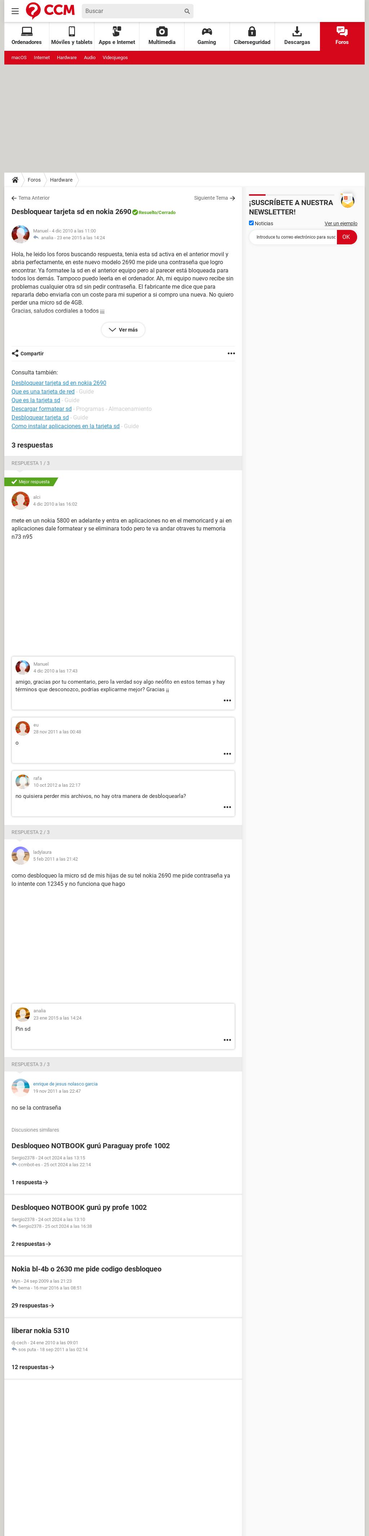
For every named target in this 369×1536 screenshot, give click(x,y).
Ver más (128, 330)
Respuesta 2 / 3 (31, 832)
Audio (89, 57)
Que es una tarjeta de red (43, 391)
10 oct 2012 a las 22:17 (57, 785)
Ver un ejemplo (341, 223)
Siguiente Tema (211, 198)
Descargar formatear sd (42, 408)
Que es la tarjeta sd (36, 400)
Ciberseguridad (252, 35)
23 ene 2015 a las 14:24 (81, 237)
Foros (342, 35)
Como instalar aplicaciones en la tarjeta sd (66, 426)
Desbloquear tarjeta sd (40, 417)
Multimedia (161, 35)
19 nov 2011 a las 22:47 (57, 1091)
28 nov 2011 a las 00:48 (57, 731)
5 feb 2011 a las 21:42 (55, 859)
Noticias (261, 223)
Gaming (206, 35)
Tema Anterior (34, 198)
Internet (42, 57)
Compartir (32, 353)
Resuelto (148, 212)
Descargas (297, 35)
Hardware (67, 57)
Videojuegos (115, 57)
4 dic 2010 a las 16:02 (55, 504)
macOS (19, 57)
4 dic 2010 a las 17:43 (55, 671)
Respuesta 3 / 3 (31, 1064)
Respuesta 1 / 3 (31, 463)
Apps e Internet (117, 35)
